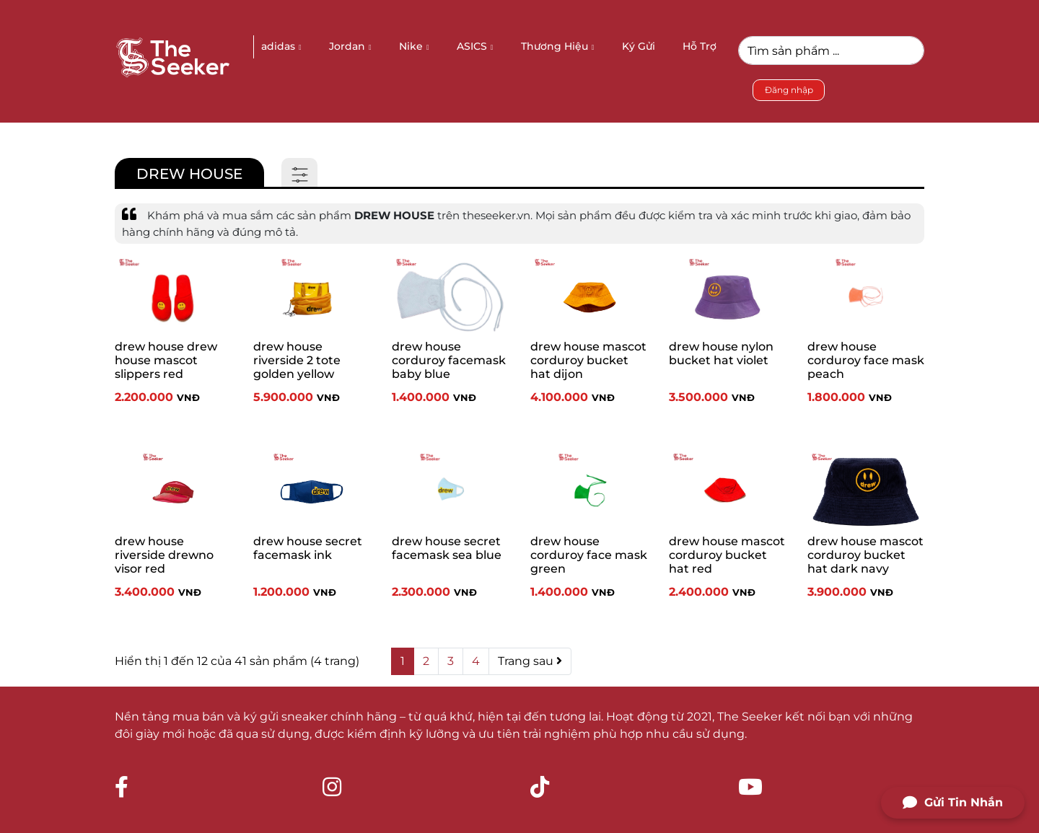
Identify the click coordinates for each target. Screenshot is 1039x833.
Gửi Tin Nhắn (953, 802)
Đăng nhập (789, 89)
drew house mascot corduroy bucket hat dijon (588, 360)
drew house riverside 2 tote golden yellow (297, 360)
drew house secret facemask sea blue (446, 548)
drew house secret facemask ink (307, 548)
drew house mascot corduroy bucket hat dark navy (865, 555)
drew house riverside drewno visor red (164, 555)
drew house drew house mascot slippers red (166, 360)
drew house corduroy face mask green (588, 555)
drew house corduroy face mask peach (865, 360)
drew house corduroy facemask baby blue (449, 360)
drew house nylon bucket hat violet (721, 353)
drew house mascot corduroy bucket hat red (727, 555)
